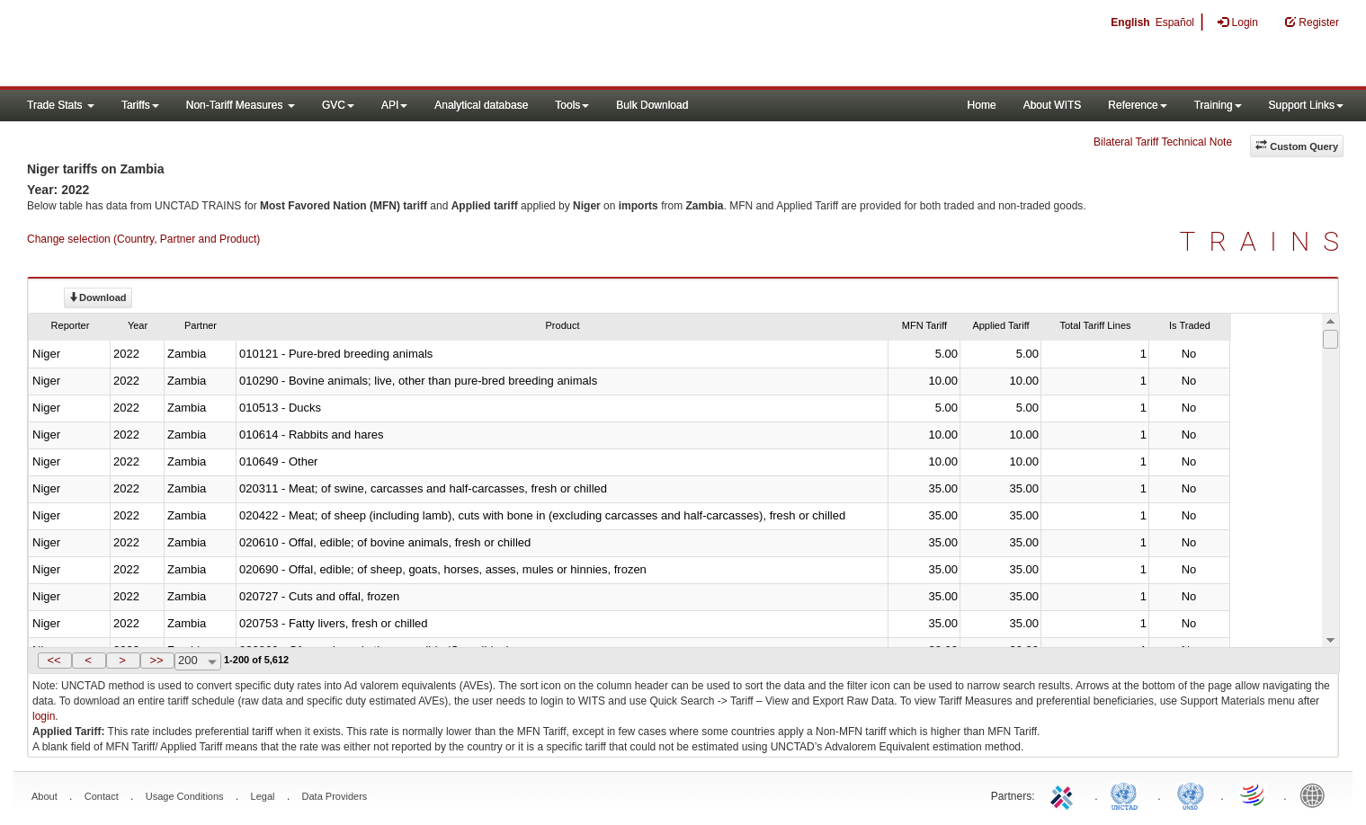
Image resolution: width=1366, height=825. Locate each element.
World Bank (1317, 794)
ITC (1065, 794)
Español (1175, 22)
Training (1218, 105)
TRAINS (1266, 241)
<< (53, 660)
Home (982, 105)
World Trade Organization (1254, 794)
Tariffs (140, 105)
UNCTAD (1128, 794)
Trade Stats (60, 105)
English (1130, 22)
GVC (338, 105)
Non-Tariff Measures (240, 105)
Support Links (1306, 105)
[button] (55, 660)
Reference (1137, 105)
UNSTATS (1191, 794)
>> (156, 660)
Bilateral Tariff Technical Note (1163, 142)
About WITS (1052, 105)
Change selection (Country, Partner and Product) (143, 239)
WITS (180, 45)
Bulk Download (652, 105)
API (394, 105)
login (43, 716)
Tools (572, 105)
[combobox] (197, 661)
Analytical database (481, 105)
